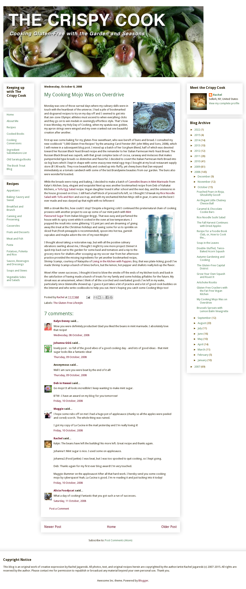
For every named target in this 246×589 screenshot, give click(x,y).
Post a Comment (59, 508)
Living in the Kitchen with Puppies (112, 261)
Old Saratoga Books (19, 159)
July (200, 328)
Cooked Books (15, 133)
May (200, 338)
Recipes (11, 127)
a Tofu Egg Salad (65, 189)
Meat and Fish (15, 238)
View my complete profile (224, 103)
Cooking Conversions (14, 141)
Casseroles (13, 225)
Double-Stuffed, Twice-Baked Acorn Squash (211, 250)
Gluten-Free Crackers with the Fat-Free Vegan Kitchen (212, 291)
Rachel (58, 438)
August (202, 323)
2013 (197, 145)
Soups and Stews (17, 270)
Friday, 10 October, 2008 (68, 400)
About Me (12, 121)
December (204, 176)
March (202, 349)
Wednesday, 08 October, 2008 (71, 335)
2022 (197, 129)
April (201, 344)
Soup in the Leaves (208, 242)
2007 (197, 366)
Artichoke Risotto (207, 282)
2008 (197, 171)
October (203, 187)
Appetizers (13, 190)
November (204, 181)
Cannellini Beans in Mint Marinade (148, 181)
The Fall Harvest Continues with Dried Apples (212, 224)
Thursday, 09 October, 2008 (70, 357)
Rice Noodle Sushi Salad (211, 217)
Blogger (143, 580)
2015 (197, 135)
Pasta (10, 244)
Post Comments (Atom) (118, 540)
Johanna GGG (63, 342)
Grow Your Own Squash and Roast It (211, 275)
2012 (197, 150)
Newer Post (52, 527)
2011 (197, 156)
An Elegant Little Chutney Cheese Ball (211, 202)
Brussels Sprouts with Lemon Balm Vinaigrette (212, 309)
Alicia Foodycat (64, 490)
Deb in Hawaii (63, 383)
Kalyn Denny (62, 321)
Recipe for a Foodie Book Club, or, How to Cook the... (212, 234)
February (203, 354)
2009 (197, 166)
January (202, 360)
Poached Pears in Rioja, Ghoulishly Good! (210, 193)
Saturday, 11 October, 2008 (70, 500)
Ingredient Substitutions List (17, 151)
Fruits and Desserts (18, 232)
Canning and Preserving (14, 218)
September (205, 317)
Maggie (59, 408)
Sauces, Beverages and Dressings (18, 262)
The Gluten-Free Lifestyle (68, 302)
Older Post (169, 527)
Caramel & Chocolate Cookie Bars (209, 210)
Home (111, 527)
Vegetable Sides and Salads (16, 278)
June (200, 333)
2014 (197, 140)
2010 (197, 161)
